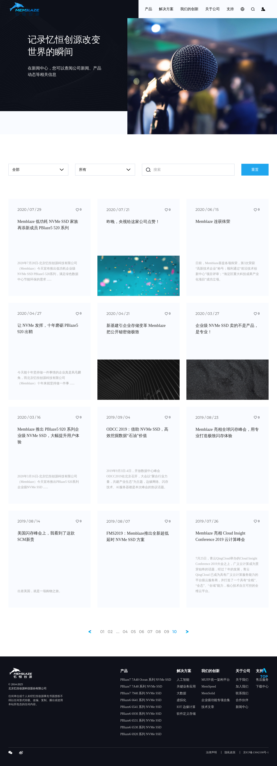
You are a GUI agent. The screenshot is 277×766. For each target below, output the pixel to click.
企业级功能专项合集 (215, 700)
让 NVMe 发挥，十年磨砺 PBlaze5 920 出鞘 (47, 335)
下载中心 (262, 686)
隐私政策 (230, 752)
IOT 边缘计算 (186, 707)
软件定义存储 (186, 713)
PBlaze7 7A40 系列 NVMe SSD (141, 686)
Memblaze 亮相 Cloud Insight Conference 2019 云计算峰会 (220, 542)
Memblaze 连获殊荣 (212, 228)
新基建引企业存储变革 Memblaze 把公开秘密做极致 (136, 335)
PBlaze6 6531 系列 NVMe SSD (140, 720)
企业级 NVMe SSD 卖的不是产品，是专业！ (226, 335)
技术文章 (207, 707)
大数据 (181, 693)
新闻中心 (242, 707)
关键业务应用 (186, 686)
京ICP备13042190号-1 (256, 752)
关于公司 (243, 671)
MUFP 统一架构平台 (215, 679)
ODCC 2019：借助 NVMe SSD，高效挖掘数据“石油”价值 (137, 439)
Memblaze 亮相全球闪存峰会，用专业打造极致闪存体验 (227, 439)
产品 (124, 671)
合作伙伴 (242, 700)
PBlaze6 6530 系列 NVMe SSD (140, 727)
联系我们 (242, 693)
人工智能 (183, 679)
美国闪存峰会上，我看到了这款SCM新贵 (46, 542)
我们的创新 (210, 671)
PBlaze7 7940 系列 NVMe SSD (140, 693)
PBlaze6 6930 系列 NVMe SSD (140, 713)
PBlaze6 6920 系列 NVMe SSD (140, 734)
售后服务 (262, 679)
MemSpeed (208, 686)
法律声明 (211, 752)
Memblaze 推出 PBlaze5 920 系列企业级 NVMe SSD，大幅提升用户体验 (48, 442)
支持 (259, 671)
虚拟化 (181, 700)
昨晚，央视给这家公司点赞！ (133, 228)
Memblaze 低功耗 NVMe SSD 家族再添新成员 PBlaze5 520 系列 (47, 231)
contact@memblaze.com (84, 123)
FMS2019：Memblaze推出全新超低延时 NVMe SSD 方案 (137, 542)
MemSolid (208, 693)
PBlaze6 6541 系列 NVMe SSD (140, 707)
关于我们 (242, 679)
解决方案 (184, 671)
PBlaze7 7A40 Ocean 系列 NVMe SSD (145, 679)
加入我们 (242, 686)
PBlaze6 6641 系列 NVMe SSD (140, 700)
